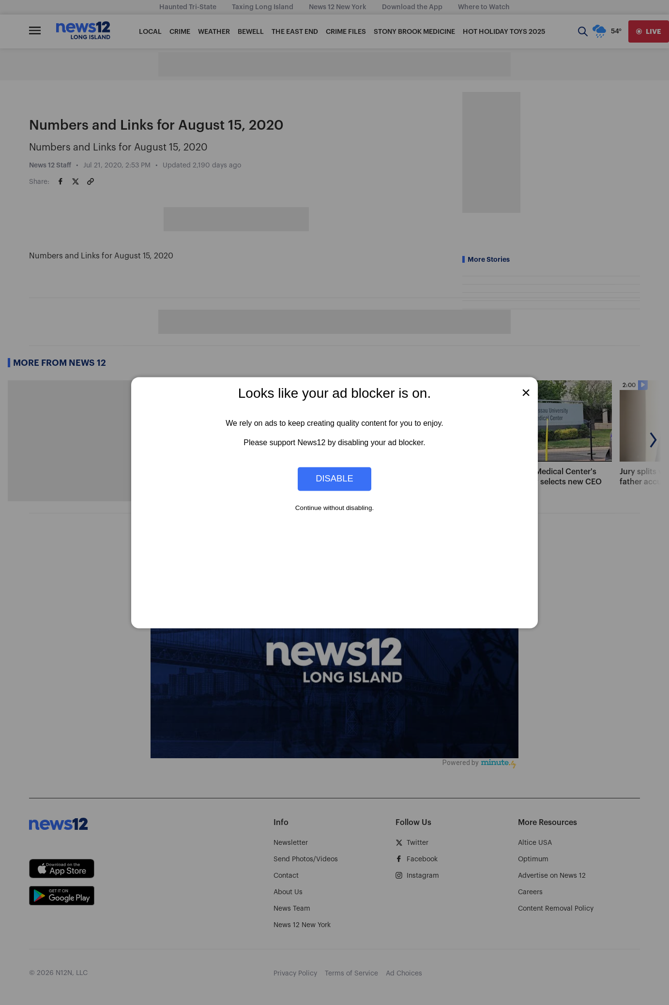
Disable (334, 479)
